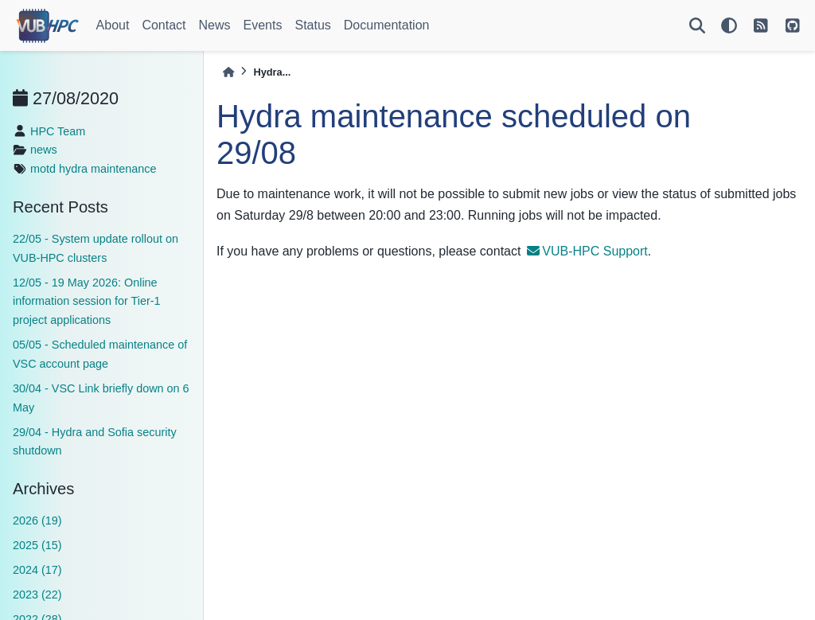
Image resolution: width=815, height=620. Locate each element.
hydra (73, 168)
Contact (163, 25)
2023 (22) (37, 594)
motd (43, 168)
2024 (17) (37, 569)
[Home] (228, 72)
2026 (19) (37, 520)
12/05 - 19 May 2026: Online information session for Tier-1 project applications (87, 301)
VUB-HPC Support (587, 251)
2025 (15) (37, 545)
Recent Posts (60, 207)
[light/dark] (729, 25)
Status (312, 25)
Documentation (387, 25)
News (215, 25)
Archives (43, 488)
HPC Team (57, 131)
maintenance (123, 168)
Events (263, 25)
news (43, 149)
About (113, 25)
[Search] (697, 25)
